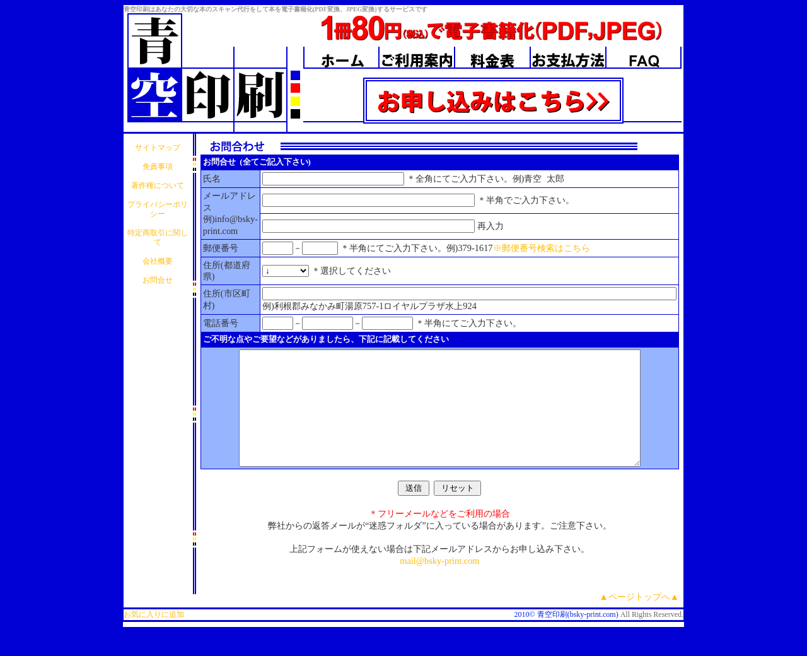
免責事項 (157, 166)
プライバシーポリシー (157, 209)
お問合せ (157, 280)
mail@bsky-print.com (439, 583)
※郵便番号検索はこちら (541, 248)
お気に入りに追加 (154, 637)
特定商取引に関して (157, 237)
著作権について (157, 185)
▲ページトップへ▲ (640, 619)
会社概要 (157, 261)
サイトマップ (157, 147)
